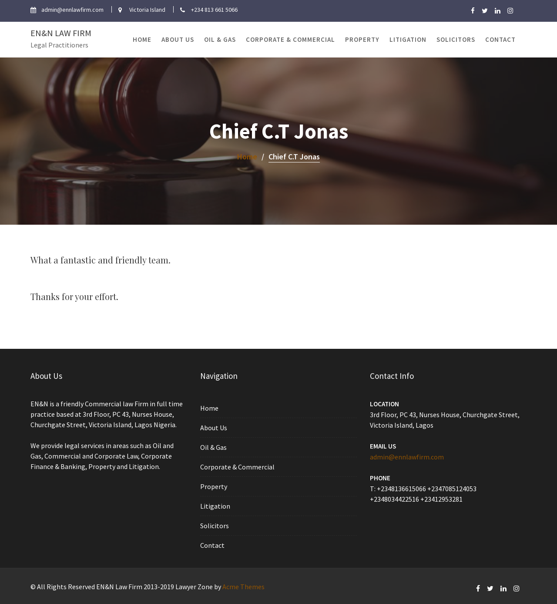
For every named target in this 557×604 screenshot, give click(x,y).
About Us (177, 39)
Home (142, 39)
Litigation (407, 39)
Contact (500, 39)
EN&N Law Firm (60, 32)
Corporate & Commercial (290, 39)
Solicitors (455, 39)
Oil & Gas (220, 39)
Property (362, 39)
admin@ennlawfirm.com (407, 456)
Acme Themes (243, 586)
